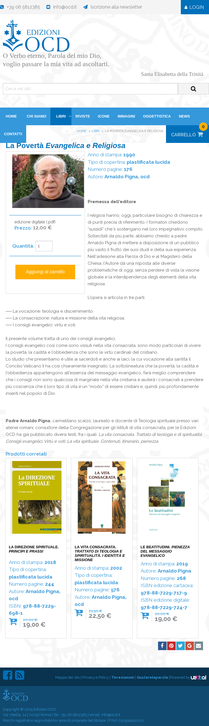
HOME (11, 116)
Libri (61, 116)
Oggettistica (157, 116)
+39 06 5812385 (73, 715)
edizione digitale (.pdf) (35, 228)
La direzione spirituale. (34, 549)
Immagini (126, 116)
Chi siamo (36, 116)
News (184, 116)
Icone (104, 116)
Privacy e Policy (95, 677)
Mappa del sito (67, 677)
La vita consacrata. (100, 553)
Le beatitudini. (165, 551)
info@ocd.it (110, 715)
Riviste (82, 116)
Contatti (13, 134)
